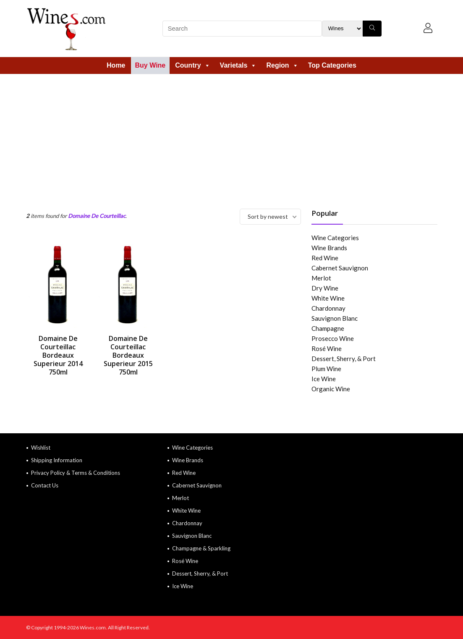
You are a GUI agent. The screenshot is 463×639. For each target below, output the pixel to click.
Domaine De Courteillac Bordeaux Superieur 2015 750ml (128, 355)
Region (282, 65)
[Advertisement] (231, 137)
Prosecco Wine (332, 338)
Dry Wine (324, 288)
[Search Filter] (342, 29)
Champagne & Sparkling (201, 548)
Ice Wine (323, 378)
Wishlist (40, 447)
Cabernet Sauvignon (339, 268)
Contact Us (44, 485)
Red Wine (324, 258)
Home (116, 65)
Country (192, 65)
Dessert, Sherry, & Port (343, 358)
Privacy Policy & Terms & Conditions (75, 472)
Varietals (238, 65)
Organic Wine (330, 389)
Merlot (321, 278)
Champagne (327, 328)
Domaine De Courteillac (97, 215)
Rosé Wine (326, 348)
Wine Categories (335, 237)
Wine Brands (329, 247)
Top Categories (332, 65)
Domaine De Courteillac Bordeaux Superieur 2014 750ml (58, 355)
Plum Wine (326, 368)
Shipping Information (56, 460)
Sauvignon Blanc (334, 318)
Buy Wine (150, 65)
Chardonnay (328, 308)
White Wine (328, 298)
